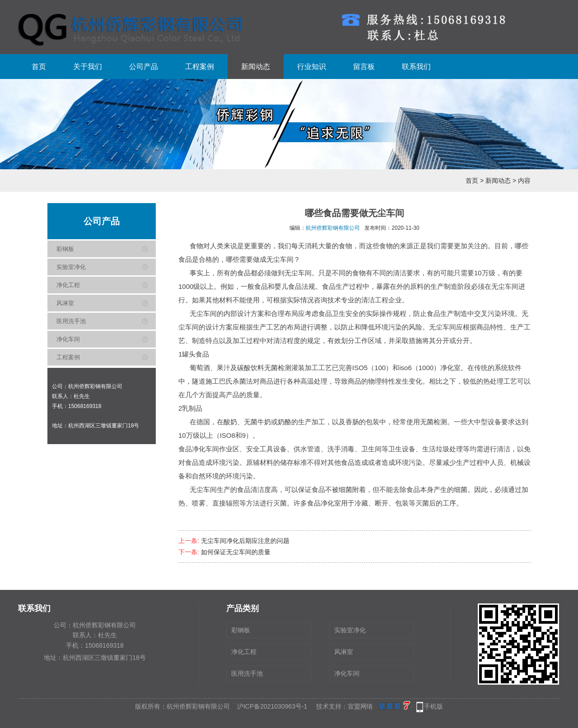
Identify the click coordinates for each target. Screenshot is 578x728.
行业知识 (311, 66)
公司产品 (143, 66)
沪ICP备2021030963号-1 (272, 706)
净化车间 (68, 339)
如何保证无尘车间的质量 (235, 552)
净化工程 (68, 285)
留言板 (364, 66)
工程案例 (199, 66)
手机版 (433, 706)
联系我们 (416, 66)
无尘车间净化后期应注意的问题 (245, 540)
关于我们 (87, 66)
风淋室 (65, 303)
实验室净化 (71, 267)
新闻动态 (255, 66)
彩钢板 (65, 249)
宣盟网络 (360, 706)
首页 (39, 66)
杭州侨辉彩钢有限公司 (333, 228)
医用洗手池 (71, 321)
